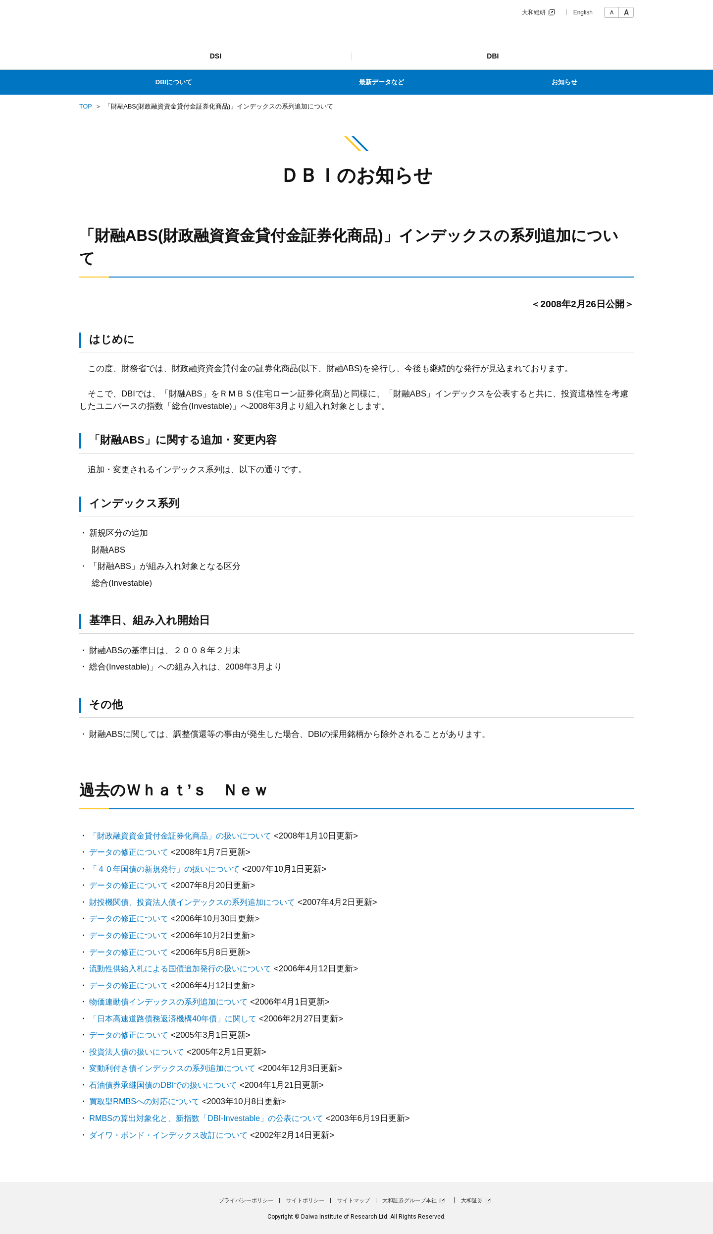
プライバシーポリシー (246, 1200)
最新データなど (381, 82)
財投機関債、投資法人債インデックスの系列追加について (198, 902)
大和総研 (534, 12)
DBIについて (173, 82)
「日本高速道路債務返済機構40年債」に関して (178, 1018)
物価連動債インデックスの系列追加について (173, 1002)
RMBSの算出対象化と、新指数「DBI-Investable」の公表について (212, 1118)
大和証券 (472, 1200)
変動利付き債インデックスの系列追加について (177, 1068)
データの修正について (131, 852)
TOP (85, 106)
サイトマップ (353, 1200)
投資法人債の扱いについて (139, 1052)
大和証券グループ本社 (409, 1200)
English (583, 12)
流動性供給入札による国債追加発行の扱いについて (186, 968)
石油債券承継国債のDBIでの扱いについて (167, 1085)
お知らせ (564, 82)
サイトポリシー (305, 1200)
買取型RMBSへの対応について (147, 1101)
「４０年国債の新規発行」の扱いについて (169, 869)
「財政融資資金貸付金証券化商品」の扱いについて (186, 836)
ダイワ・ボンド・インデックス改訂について (173, 1135)
